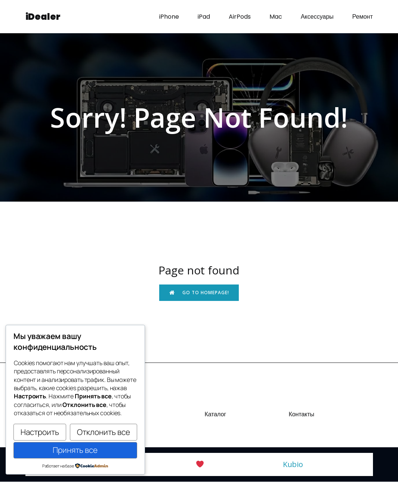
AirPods (240, 16)
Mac (275, 16)
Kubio (293, 465)
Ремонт (362, 16)
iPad (204, 16)
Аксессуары (317, 16)
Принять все (75, 450)
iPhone (169, 16)
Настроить (40, 432)
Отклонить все (103, 432)
